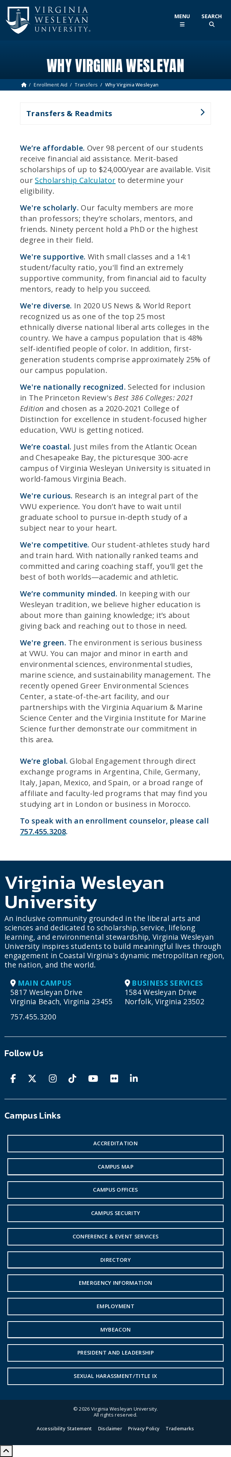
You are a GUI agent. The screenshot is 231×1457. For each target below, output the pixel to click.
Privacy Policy (144, 1428)
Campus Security (115, 1213)
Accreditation (115, 1143)
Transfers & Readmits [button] (112, 116)
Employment (115, 1306)
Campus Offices (115, 1189)
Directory (115, 1259)
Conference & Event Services (116, 1236)
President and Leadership (115, 1352)
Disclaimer (110, 1428)
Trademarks (179, 1428)
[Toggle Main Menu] (182, 20)
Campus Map (115, 1166)
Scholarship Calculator (75, 180)
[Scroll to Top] (6, 1451)
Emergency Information (116, 1282)
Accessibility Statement (64, 1428)
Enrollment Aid (50, 84)
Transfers (86, 84)
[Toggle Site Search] (212, 20)
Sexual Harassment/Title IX (115, 1375)
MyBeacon (115, 1329)
